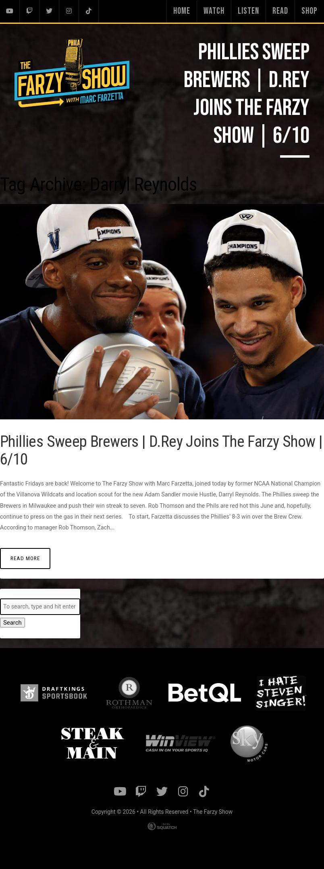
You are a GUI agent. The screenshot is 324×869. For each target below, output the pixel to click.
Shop (309, 11)
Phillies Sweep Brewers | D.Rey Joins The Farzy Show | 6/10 (144, 450)
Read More (24, 558)
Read (280, 11)
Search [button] (12, 622)
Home (181, 11)
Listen (248, 11)
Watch (214, 11)
